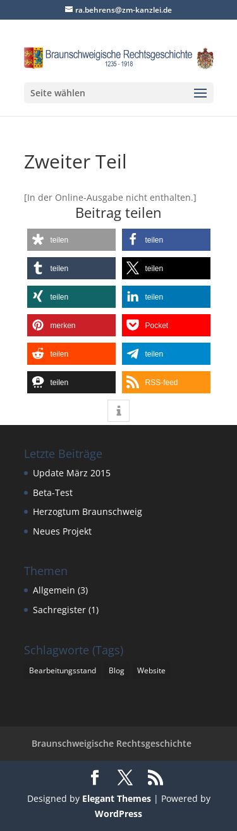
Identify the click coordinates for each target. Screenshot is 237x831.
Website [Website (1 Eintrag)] (151, 670)
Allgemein (54, 590)
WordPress (118, 814)
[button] (71, 240)
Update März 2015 (72, 473)
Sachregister (59, 610)
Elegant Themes (116, 798)
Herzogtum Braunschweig (87, 511)
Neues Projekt (62, 531)
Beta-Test (53, 492)
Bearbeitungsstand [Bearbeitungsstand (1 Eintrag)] (62, 670)
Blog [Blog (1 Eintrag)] (117, 670)
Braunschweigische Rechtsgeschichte (111, 743)
